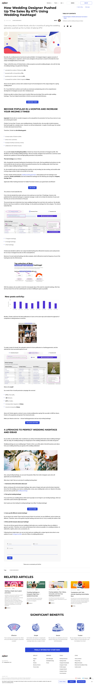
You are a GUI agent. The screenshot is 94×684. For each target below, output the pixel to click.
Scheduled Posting (50, 660)
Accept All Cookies (81, 681)
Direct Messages (49, 658)
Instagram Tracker (63, 664)
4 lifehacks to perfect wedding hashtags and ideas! (73, 20)
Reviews (35, 662)
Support (34, 658)
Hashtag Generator (63, 658)
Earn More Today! (32, 102)
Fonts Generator (63, 673)
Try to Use (32, 187)
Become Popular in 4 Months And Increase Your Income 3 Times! (75, 17)
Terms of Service (78, 658)
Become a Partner (36, 664)
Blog (34, 660)
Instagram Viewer (63, 671)
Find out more (32, 509)
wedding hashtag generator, (29, 174)
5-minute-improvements (17, 20)
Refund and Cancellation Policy (81, 664)
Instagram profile (17, 534)
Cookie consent (78, 667)
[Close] (91, 681)
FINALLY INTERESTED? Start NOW (47, 650)
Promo (47, 662)
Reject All (71, 681)
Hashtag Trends (63, 660)
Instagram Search (63, 669)
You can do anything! (32, 422)
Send (9, 558)
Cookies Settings (62, 681)
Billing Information (78, 662)
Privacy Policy (77, 660)
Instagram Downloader (64, 662)
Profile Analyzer (63, 667)
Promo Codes (36, 667)
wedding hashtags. (23, 490)
